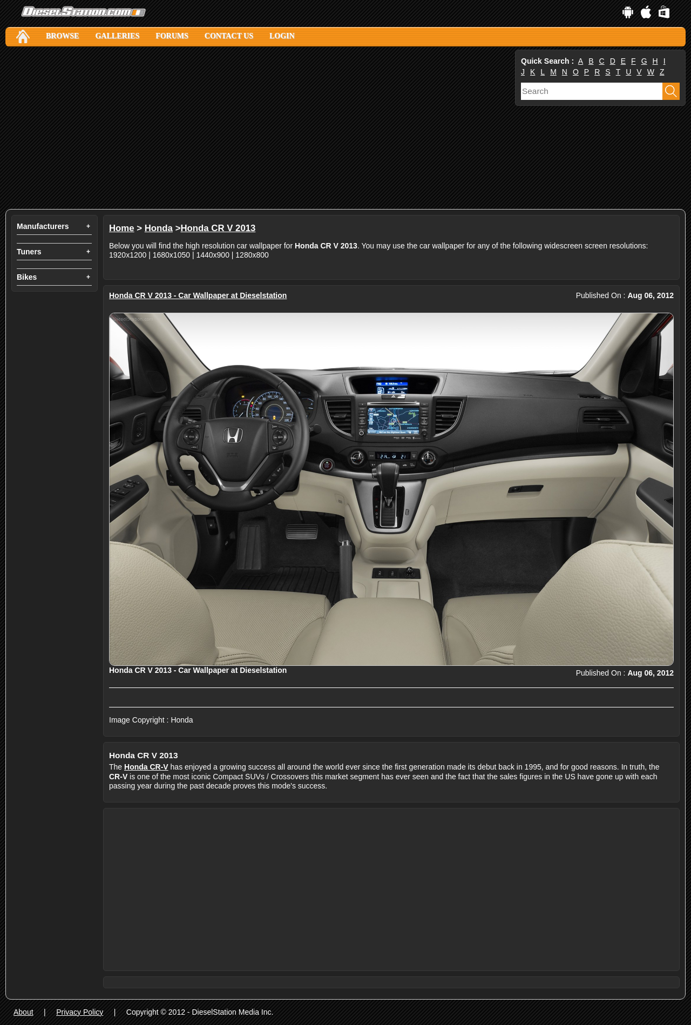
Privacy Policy (79, 1012)
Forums (171, 36)
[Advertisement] (259, 128)
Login (282, 36)
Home (121, 228)
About (23, 1012)
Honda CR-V (146, 767)
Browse (62, 36)
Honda (159, 228)
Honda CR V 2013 (217, 228)
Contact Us (229, 36)
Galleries (117, 36)
